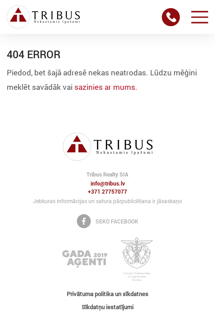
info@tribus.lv (108, 184)
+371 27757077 (107, 192)
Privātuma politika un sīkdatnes (107, 293)
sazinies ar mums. (105, 87)
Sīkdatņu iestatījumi (107, 307)
